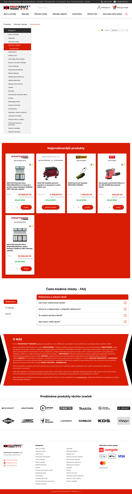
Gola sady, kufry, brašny (16, 59)
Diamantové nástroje (15, 70)
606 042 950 (106, 1)
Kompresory (12, 109)
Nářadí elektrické (14, 80)
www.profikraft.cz (11, 465)
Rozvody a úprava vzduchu (17, 112)
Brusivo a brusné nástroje (17, 62)
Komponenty (35, 24)
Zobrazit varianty (50, 207)
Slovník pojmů (61, 1)
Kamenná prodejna (15, 1)
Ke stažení (40, 1)
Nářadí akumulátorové (16, 77)
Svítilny (10, 98)
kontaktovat (82, 377)
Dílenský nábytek (20, 24)
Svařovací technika (14, 116)
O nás (5, 1)
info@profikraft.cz (121, 1)
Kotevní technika (14, 105)
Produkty (7, 24)
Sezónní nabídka (14, 128)
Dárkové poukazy (14, 132)
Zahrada (11, 91)
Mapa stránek (103, 468)
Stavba (10, 87)
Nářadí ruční (12, 55)
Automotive (12, 52)
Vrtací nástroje (13, 66)
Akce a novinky (13, 34)
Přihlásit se (105, 8)
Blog (68, 1)
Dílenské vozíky (13, 42)
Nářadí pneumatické (15, 84)
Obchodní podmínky (29, 1)
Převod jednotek (50, 1)
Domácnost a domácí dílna (17, 94)
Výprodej (11, 38)
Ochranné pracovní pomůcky (15, 124)
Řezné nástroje (13, 73)
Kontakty (87, 1)
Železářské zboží (14, 101)
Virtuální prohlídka (77, 1)
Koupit (26, 207)
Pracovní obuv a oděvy (16, 119)
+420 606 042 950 (11, 460)
